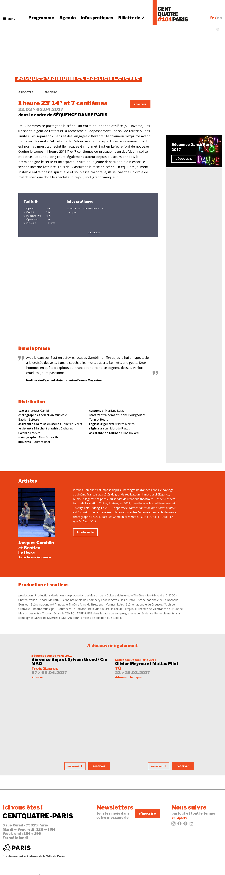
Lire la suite (85, 532)
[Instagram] (173, 824)
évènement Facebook (189, 105)
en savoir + (74, 766)
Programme (41, 17)
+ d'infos (50, 222)
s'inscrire (147, 813)
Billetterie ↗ (131, 17)
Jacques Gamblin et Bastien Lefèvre (36, 547)
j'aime (178, 93)
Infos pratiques (97, 17)
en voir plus (93, 232)
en (219, 17)
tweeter (180, 99)
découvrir (183, 159)
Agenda (67, 17)
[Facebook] (179, 824)
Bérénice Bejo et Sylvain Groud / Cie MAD (69, 661)
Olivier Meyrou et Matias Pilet (146, 664)
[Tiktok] (185, 824)
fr (212, 17)
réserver (140, 104)
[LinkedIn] (191, 824)
